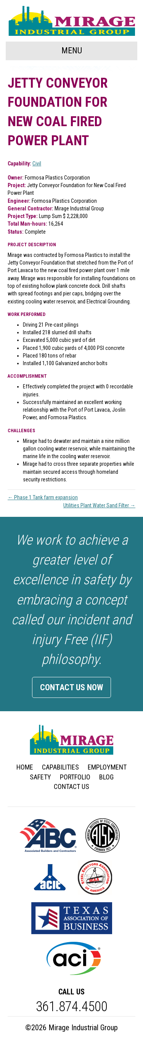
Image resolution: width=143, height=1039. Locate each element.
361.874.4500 (72, 1007)
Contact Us (71, 786)
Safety (40, 777)
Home (24, 767)
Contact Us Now (71, 687)
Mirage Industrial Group (83, 1027)
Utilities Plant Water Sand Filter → (99, 505)
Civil (36, 163)
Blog (106, 777)
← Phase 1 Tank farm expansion (43, 497)
